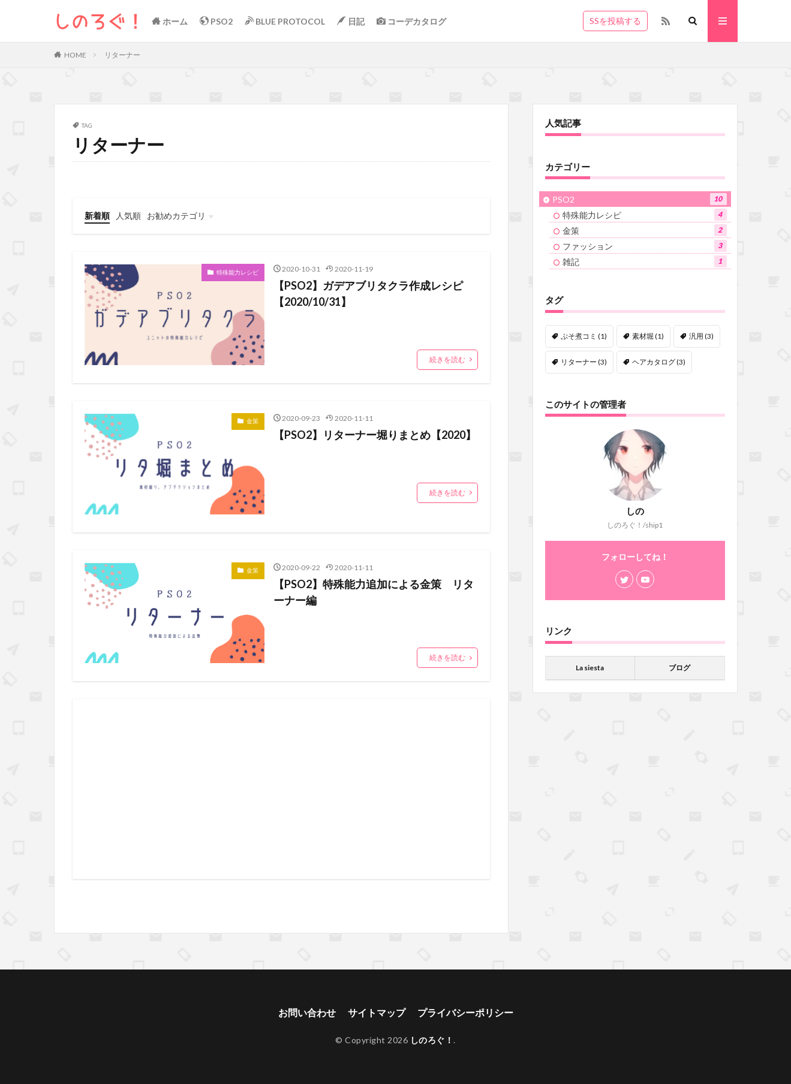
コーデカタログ (411, 21)
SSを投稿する (615, 21)
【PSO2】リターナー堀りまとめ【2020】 (374, 434)
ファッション (645, 246)
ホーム (170, 21)
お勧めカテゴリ (176, 215)
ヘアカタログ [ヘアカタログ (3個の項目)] (658, 361)
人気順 (128, 215)
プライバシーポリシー (465, 1012)
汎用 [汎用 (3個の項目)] (701, 336)
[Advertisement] (281, 789)
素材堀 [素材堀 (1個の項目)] (648, 336)
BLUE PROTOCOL (285, 21)
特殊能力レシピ (237, 272)
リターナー (122, 54)
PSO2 (216, 21)
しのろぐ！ (432, 1040)
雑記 (645, 261)
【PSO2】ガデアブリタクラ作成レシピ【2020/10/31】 (368, 293)
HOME (75, 54)
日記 (351, 21)
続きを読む (447, 359)
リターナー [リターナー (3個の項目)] (584, 361)
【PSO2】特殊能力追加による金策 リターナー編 (373, 592)
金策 (252, 420)
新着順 (97, 215)
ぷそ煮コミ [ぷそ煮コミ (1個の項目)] (584, 336)
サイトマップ (376, 1012)
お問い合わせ (307, 1012)
